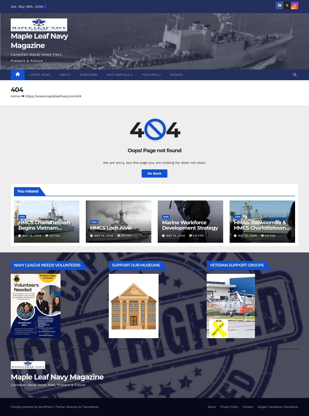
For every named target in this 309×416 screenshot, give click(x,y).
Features (150, 74)
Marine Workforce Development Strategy (190, 225)
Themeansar (90, 406)
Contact (248, 406)
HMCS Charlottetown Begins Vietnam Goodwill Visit (44, 227)
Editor (52, 235)
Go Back (155, 173)
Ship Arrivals (119, 74)
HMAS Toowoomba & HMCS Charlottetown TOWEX (260, 227)
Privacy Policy (229, 406)
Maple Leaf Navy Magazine (57, 376)
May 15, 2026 (32, 235)
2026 (22, 217)
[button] (295, 75)
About (65, 74)
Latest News (39, 74)
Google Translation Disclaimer (278, 406)
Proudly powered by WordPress (32, 406)
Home (15, 96)
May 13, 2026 (248, 235)
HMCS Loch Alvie (111, 228)
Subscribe (89, 74)
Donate (176, 74)
